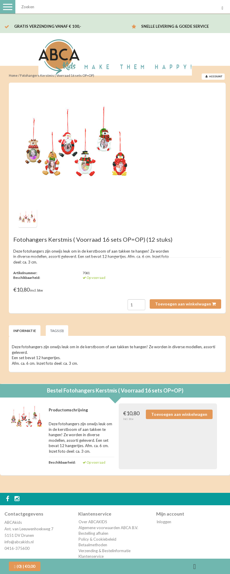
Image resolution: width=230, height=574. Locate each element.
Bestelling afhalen (93, 533)
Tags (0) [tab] (57, 330)
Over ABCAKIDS (93, 521)
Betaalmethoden (93, 544)
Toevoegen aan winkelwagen (185, 303)
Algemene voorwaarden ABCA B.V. (108, 527)
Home (13, 75)
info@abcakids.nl (19, 541)
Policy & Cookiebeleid (97, 539)
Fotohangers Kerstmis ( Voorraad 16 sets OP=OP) (57, 75)
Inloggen (163, 521)
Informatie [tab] (24, 330)
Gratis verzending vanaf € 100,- (47, 26)
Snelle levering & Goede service (175, 26)
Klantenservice (91, 556)
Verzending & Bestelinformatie (105, 550)
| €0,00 (24, 566)
